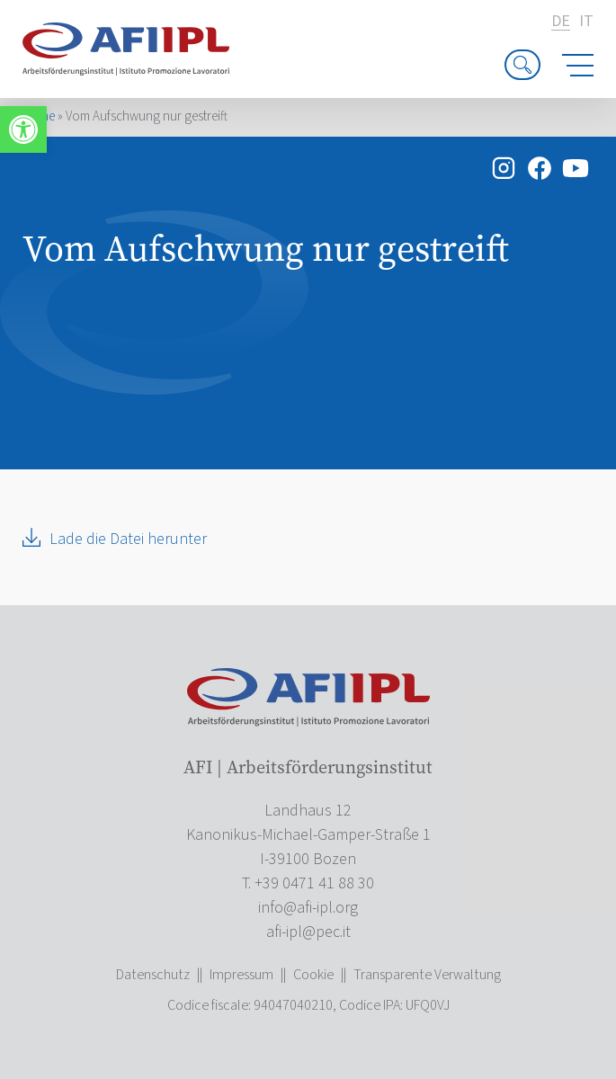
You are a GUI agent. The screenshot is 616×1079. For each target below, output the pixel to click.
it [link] (586, 21)
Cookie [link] (313, 975)
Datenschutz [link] (153, 975)
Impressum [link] (241, 975)
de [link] (560, 22)
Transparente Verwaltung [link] (427, 975)
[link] (23, 129)
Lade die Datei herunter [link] (128, 539)
